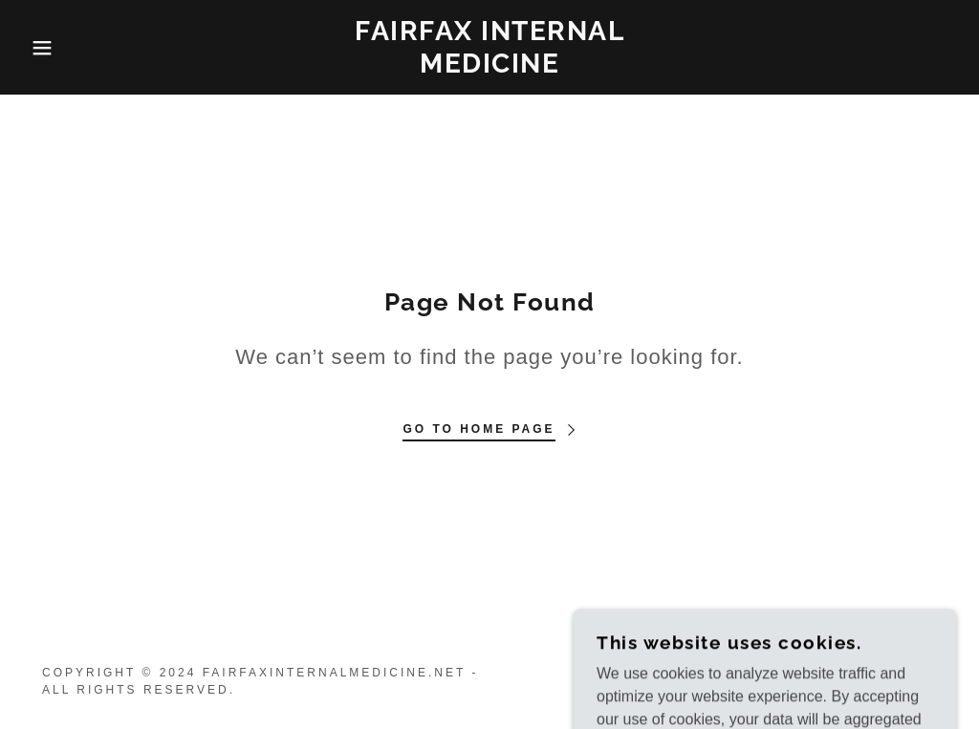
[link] (489, 67)
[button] (49, 48)
